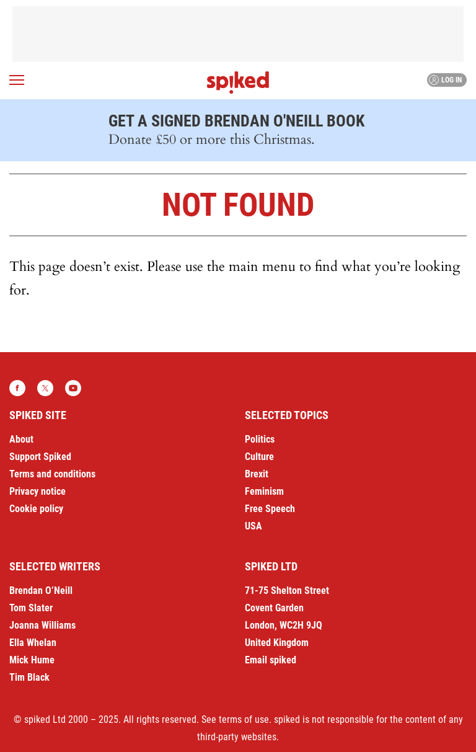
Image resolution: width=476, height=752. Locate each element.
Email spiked (270, 660)
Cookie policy (36, 509)
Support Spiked (40, 456)
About (21, 439)
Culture (259, 456)
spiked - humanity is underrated (238, 82)
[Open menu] (17, 80)
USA (253, 526)
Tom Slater (31, 608)
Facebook (17, 388)
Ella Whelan (32, 642)
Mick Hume (32, 660)
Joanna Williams (42, 625)
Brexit (256, 474)
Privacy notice (37, 491)
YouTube (73, 388)
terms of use (244, 719)
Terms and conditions (52, 474)
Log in (445, 80)
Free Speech (270, 509)
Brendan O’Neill (41, 590)
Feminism (264, 491)
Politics (260, 439)
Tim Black (29, 677)
